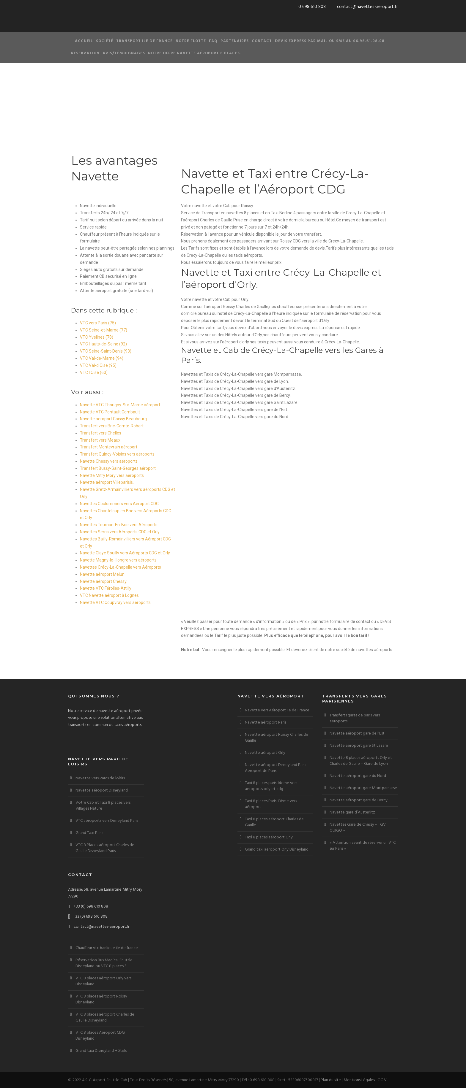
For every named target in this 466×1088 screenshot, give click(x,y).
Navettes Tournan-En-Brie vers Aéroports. (119, 524)
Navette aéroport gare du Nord (358, 776)
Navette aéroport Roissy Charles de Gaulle (276, 737)
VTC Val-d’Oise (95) (98, 365)
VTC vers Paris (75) (98, 323)
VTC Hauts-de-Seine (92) (103, 344)
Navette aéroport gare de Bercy (359, 800)
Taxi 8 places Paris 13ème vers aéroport (271, 804)
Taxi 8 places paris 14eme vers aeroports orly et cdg (271, 786)
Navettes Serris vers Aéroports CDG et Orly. (120, 531)
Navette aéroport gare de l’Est (357, 733)
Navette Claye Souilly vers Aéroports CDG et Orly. (125, 553)
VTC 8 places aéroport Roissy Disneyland (101, 999)
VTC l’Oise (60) (94, 372)
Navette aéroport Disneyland (101, 790)
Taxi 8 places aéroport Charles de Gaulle (274, 822)
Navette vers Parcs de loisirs (100, 778)
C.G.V (382, 1080)
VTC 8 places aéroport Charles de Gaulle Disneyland (104, 1017)
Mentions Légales (359, 1080)
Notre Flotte (191, 41)
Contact (262, 41)
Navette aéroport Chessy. (103, 581)
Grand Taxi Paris (89, 833)
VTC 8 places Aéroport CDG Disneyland (100, 1035)
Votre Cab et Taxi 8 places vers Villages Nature (102, 805)
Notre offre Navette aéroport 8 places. (194, 53)
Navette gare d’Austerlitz (352, 812)
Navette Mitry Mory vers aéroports (112, 475)
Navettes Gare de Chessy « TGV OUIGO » (358, 827)
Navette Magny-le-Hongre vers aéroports (118, 560)
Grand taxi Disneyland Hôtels (101, 1050)
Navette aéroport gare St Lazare (359, 745)
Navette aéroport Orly (265, 752)
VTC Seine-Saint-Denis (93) (105, 351)
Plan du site (331, 1080)
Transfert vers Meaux (100, 440)
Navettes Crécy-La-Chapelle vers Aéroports (120, 567)
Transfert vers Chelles (100, 433)
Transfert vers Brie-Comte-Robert (112, 426)
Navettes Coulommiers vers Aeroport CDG (119, 503)
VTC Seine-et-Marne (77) (103, 330)
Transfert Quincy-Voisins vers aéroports (117, 454)
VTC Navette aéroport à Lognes (109, 595)
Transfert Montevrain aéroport (108, 447)
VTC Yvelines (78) (96, 337)
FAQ (213, 41)
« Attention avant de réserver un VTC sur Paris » (363, 845)
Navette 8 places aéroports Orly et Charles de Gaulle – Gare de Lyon (361, 760)
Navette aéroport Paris (265, 722)
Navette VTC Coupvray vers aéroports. (116, 602)
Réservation (85, 53)
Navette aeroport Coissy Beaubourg (113, 418)
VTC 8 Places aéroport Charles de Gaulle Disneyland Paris (104, 848)
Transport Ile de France (144, 41)
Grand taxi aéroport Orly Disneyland (276, 849)
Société (104, 41)
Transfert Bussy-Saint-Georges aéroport (118, 468)
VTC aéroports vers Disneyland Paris (106, 820)
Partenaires (235, 41)
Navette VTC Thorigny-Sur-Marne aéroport (120, 404)
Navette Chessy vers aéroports (109, 461)
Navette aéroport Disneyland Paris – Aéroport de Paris (277, 768)
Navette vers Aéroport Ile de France (277, 710)
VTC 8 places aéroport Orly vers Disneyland (103, 981)
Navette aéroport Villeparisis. (107, 482)
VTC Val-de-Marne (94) (101, 358)
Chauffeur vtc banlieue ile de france (106, 948)
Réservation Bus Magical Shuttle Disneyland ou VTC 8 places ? (104, 963)
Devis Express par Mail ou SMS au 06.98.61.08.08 (330, 41)
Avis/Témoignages (124, 53)
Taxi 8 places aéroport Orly (269, 837)
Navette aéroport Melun (102, 574)
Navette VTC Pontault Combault (110, 412)
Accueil (84, 41)
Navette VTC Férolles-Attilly (105, 588)
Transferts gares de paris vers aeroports (355, 718)
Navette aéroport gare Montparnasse (363, 788)
